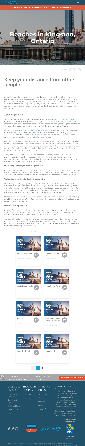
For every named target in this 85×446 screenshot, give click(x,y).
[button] (78, 2)
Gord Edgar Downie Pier (33, 130)
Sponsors (41, 402)
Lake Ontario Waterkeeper (64, 121)
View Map (26, 398)
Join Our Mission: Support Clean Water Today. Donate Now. (42, 8)
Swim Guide (42, 394)
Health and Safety (14, 406)
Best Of (10, 413)
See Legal (70, 443)
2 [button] (42, 368)
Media (40, 405)
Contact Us (42, 409)
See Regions (27, 394)
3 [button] (46, 368)
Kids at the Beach (13, 410)
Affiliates (41, 398)
